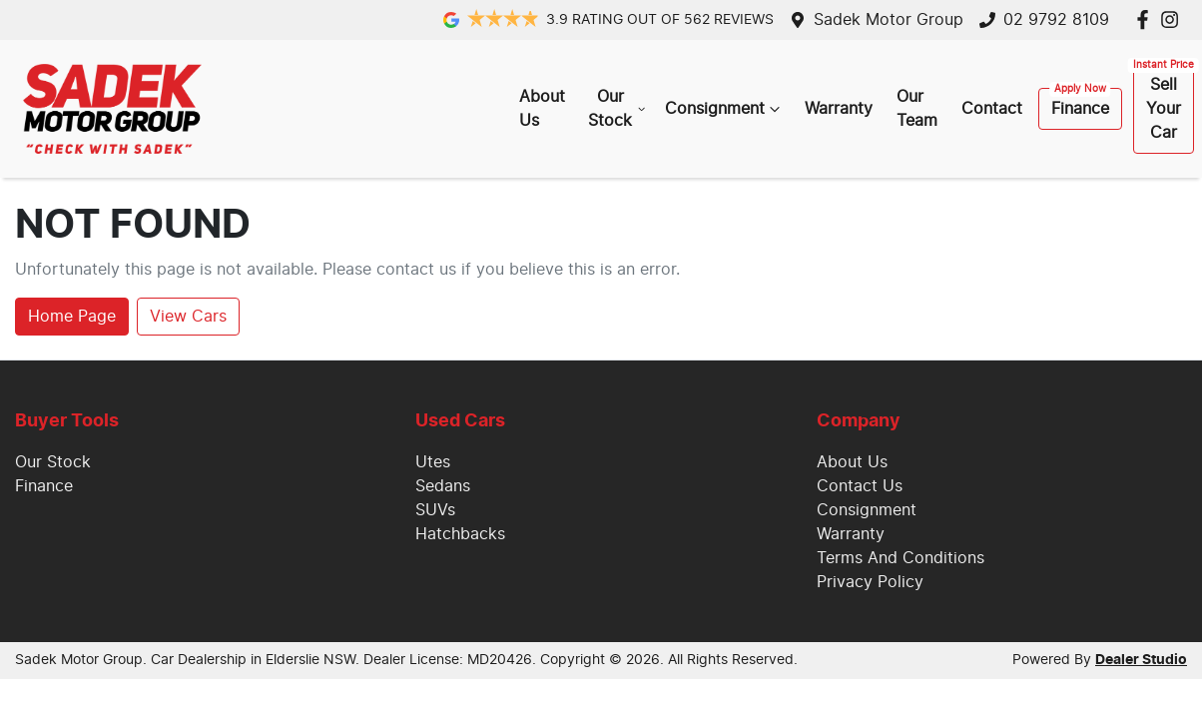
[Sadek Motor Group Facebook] (1146, 19)
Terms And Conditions (900, 558)
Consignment (725, 109)
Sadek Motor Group (888, 20)
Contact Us (859, 486)
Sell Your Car (1163, 109)
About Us (542, 109)
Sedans (442, 486)
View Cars (188, 317)
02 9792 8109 (1056, 20)
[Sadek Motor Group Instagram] (1173, 19)
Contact (991, 109)
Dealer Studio (1141, 660)
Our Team (917, 109)
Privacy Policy (870, 582)
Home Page (72, 317)
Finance (1080, 109)
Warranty (839, 109)
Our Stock (618, 109)
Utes (432, 462)
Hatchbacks (460, 534)
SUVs (435, 510)
